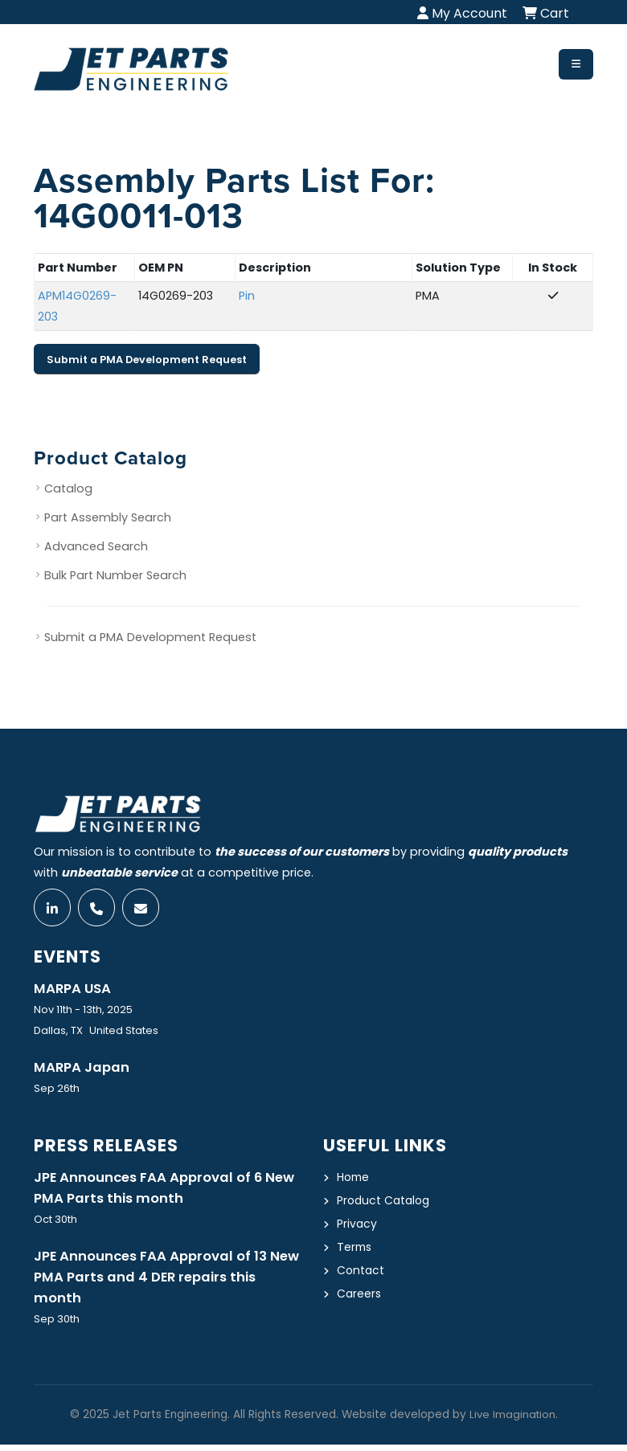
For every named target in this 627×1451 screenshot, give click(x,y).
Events (69, 957)
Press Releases (108, 1147)
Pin (247, 296)
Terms (355, 1249)
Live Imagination (512, 1421)
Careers (360, 1296)
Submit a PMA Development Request (147, 359)
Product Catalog (385, 1203)
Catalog (68, 489)
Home (354, 1179)
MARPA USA (73, 989)
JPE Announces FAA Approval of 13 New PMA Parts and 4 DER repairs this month (165, 1282)
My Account (462, 13)
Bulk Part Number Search (115, 576)
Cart (545, 13)
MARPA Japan (83, 1069)
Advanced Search (96, 547)
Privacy (357, 1226)
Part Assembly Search (107, 518)
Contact (361, 1273)
